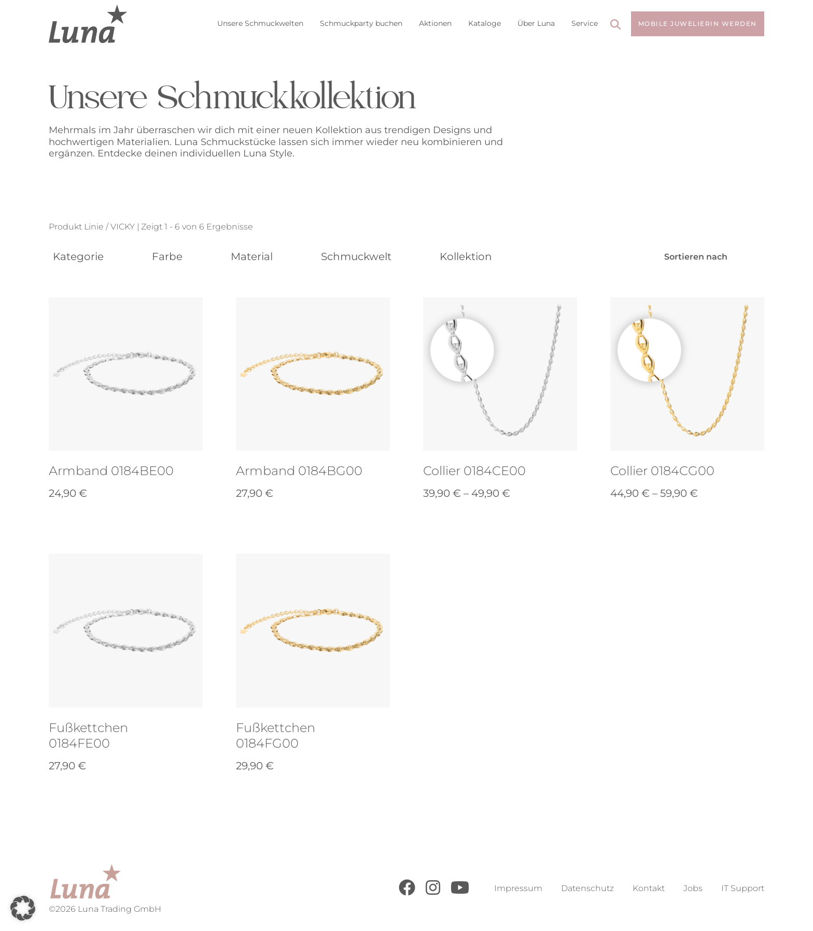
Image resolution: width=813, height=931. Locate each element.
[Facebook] (407, 893)
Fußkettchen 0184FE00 (88, 735)
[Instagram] (433, 893)
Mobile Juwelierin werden (697, 23)
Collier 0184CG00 (662, 470)
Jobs (693, 888)
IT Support (742, 888)
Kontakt (649, 888)
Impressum (518, 888)
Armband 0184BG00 (299, 470)
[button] (23, 908)
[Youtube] (460, 893)
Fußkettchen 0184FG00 (275, 735)
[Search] (615, 25)
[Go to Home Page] (88, 24)
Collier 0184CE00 (474, 470)
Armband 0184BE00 (111, 470)
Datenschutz (587, 888)
